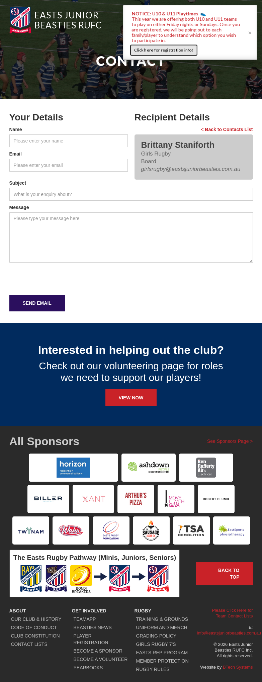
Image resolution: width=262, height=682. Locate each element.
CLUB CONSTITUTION (35, 636)
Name (15, 129)
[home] (55, 20)
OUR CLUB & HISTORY (36, 619)
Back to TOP (229, 574)
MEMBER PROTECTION (162, 661)
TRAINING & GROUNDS (162, 619)
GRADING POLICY (156, 636)
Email (15, 154)
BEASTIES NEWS (93, 627)
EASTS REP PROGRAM (162, 652)
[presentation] (60, 279)
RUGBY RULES (153, 669)
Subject (17, 183)
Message (19, 207)
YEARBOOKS (88, 667)
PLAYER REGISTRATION (91, 639)
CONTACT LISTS (29, 644)
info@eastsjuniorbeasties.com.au (229, 633)
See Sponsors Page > (230, 441)
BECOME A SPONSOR (98, 651)
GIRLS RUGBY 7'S (156, 644)
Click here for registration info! (163, 50)
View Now (131, 397)
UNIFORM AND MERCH (161, 627)
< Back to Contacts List (227, 129)
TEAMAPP (85, 619)
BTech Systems (238, 667)
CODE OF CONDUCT (34, 627)
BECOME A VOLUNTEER (101, 659)
